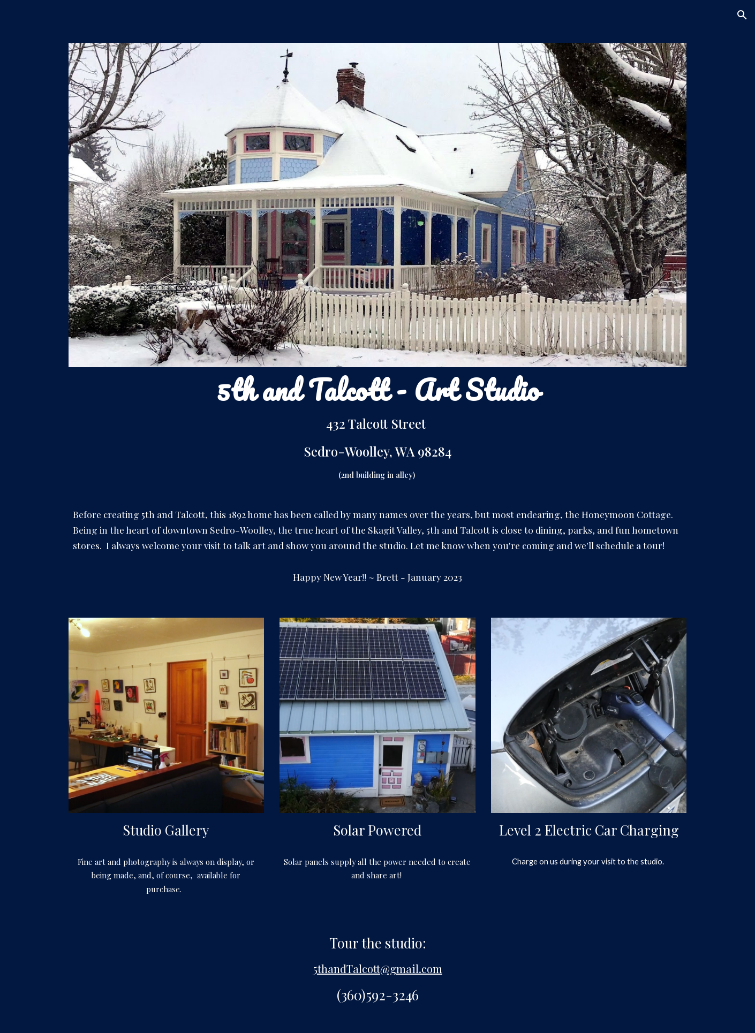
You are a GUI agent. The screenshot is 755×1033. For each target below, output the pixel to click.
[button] (742, 15)
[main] (377, 433)
